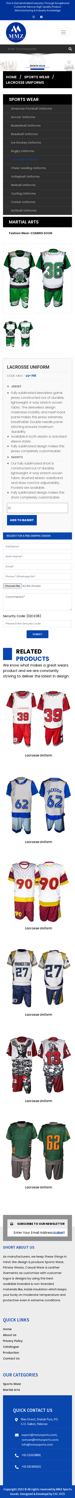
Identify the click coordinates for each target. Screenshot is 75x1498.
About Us (9, 1335)
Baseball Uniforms (24, 134)
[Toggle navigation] (63, 32)
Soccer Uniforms (23, 117)
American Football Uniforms (31, 109)
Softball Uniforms (24, 210)
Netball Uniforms (23, 185)
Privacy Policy (13, 1341)
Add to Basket (22, 520)
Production (11, 1353)
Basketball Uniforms (26, 126)
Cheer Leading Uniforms (28, 168)
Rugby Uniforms (22, 151)
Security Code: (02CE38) (22, 616)
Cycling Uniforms (23, 193)
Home (11, 76)
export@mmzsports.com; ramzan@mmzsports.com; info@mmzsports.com (40, 1439)
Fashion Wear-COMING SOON (30, 233)
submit (59, 1232)
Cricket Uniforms (23, 202)
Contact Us (11, 1358)
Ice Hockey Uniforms (26, 143)
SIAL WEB (59, 1494)
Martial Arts (24, 222)
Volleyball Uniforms (25, 177)
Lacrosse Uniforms (25, 82)
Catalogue (11, 1347)
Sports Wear (36, 76)
